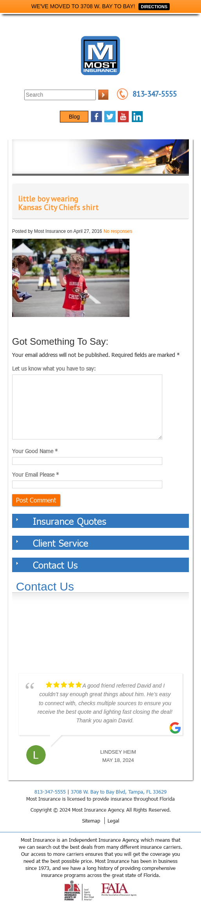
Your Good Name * (35, 451)
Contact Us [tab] (47, 564)
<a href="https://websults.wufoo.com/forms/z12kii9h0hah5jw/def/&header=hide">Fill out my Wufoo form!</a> (100, 638)
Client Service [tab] (52, 543)
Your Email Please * (35, 474)
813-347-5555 (155, 94)
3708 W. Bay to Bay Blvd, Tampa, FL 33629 (119, 792)
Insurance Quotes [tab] (61, 521)
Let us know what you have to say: (54, 368)
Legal (113, 820)
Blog (74, 116)
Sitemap (91, 820)
